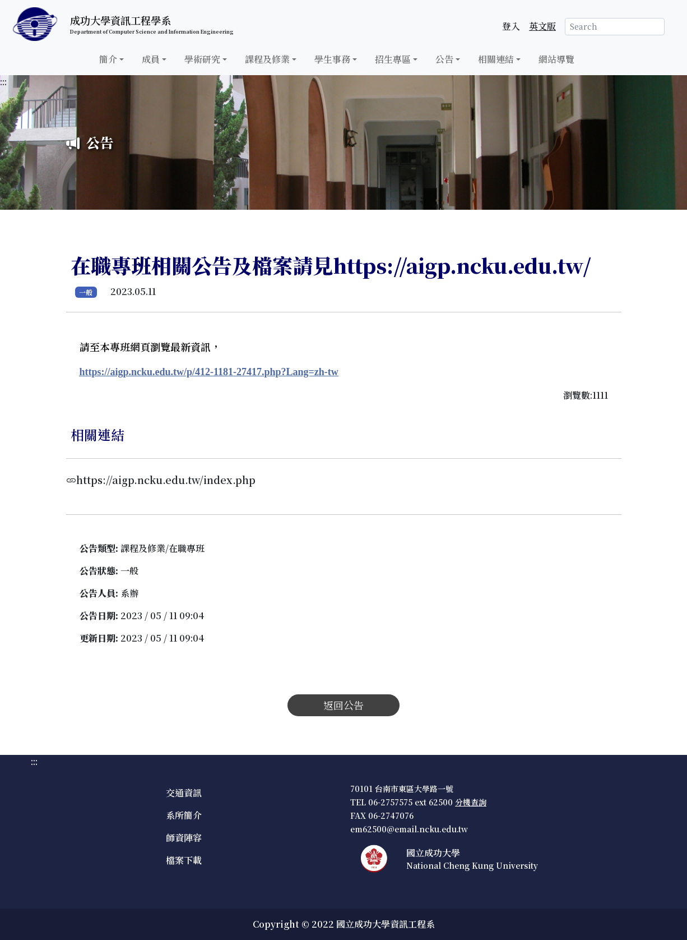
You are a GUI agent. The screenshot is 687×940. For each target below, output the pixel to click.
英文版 (542, 26)
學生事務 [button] (332, 59)
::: (3, 81)
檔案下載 (184, 860)
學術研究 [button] (202, 59)
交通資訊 (184, 792)
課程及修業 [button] (267, 59)
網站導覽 (556, 59)
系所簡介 (184, 815)
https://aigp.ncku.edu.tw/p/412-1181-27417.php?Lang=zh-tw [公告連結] (209, 371)
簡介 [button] (108, 59)
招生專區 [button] (393, 59)
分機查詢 (470, 802)
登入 (511, 26)
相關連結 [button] (496, 59)
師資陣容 (184, 837)
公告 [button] (444, 59)
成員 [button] (151, 59)
